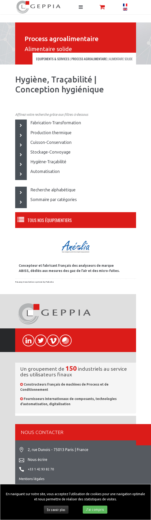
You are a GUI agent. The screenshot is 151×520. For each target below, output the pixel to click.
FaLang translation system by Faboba (34, 282)
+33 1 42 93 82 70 (41, 469)
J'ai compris (95, 509)
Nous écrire (37, 459)
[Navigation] (81, 7)
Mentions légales (32, 479)
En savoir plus (56, 509)
